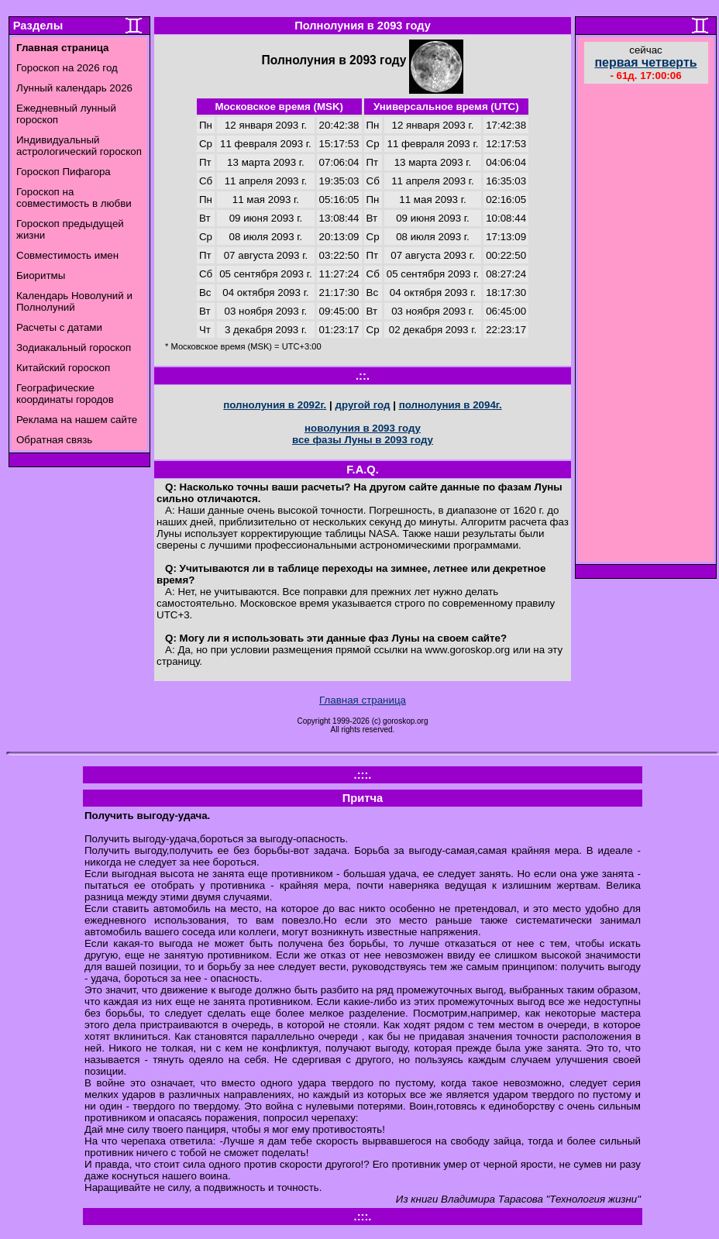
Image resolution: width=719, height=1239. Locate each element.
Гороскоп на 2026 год (67, 68)
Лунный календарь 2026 (74, 88)
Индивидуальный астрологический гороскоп (79, 145)
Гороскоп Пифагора (63, 171)
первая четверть (645, 62)
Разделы (38, 25)
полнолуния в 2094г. (450, 405)
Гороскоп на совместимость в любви (74, 197)
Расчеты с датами (59, 327)
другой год (362, 405)
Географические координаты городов (65, 393)
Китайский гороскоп (63, 367)
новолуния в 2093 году (362, 428)
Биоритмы (40, 275)
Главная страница (362, 700)
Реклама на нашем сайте (76, 419)
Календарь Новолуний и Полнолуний (74, 301)
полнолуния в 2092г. (274, 405)
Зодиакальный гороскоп (73, 347)
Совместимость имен (67, 255)
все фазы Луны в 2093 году (362, 440)
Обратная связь (54, 440)
